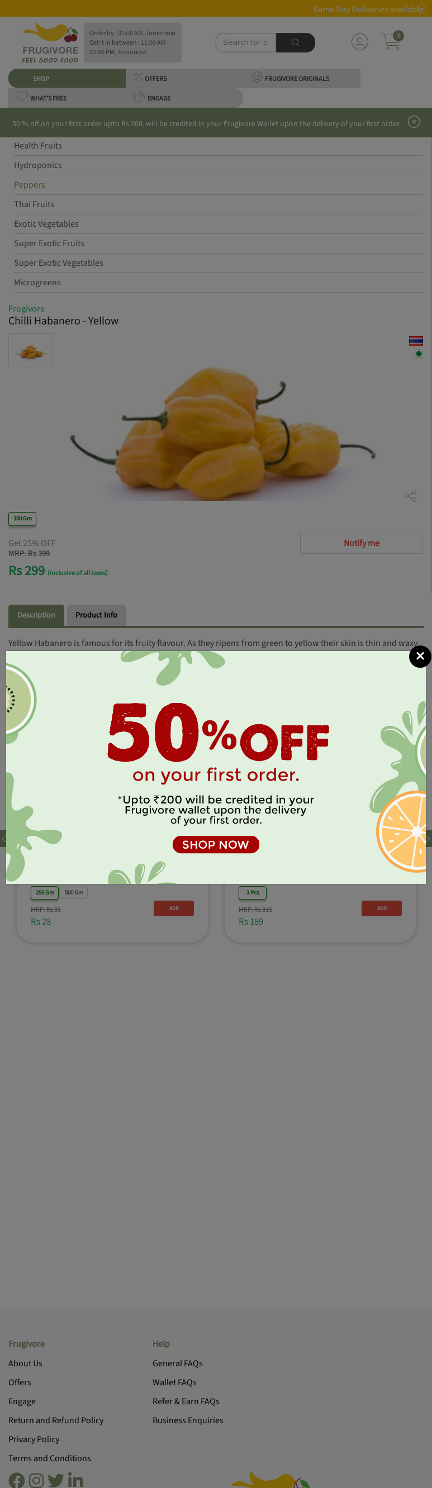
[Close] (420, 656)
